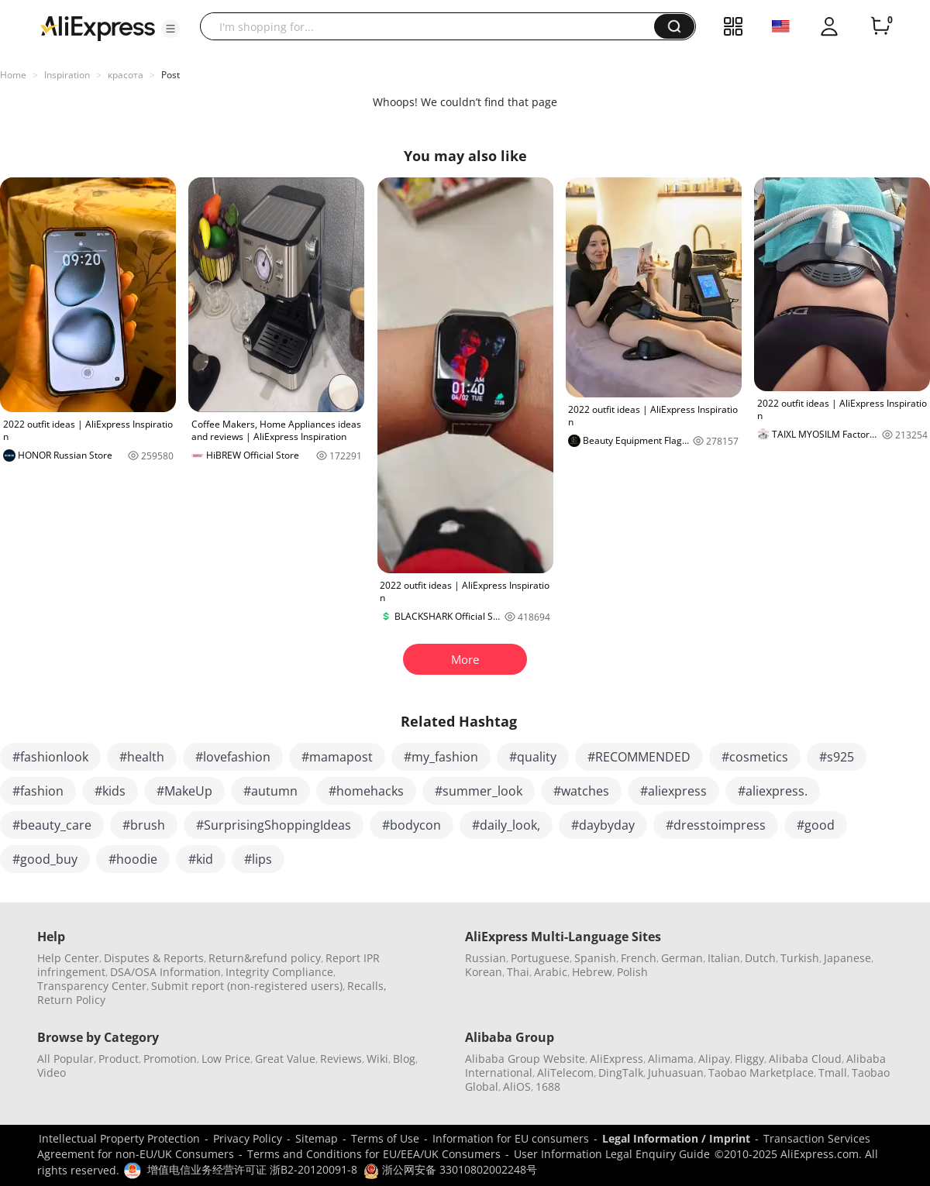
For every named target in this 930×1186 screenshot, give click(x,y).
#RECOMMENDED (639, 756)
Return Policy (71, 999)
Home (13, 74)
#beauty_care (51, 825)
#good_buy (45, 859)
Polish (632, 971)
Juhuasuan (676, 1072)
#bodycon (411, 825)
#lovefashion (232, 756)
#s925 (836, 756)
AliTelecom (565, 1072)
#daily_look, (506, 825)
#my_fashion (441, 756)
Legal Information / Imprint (676, 1138)
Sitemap (316, 1138)
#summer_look (478, 790)
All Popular (65, 1058)
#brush (143, 825)
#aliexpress (673, 790)
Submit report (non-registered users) (247, 985)
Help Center (68, 958)
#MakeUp (184, 790)
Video (51, 1072)
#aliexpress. (773, 790)
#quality (532, 756)
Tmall (832, 1072)
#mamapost (337, 756)
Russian (485, 958)
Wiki (377, 1058)
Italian (724, 958)
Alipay (714, 1058)
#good (816, 825)
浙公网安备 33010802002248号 (450, 1169)
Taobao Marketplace (761, 1072)
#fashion (38, 790)
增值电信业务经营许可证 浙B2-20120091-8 (252, 1169)
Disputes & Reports (154, 958)
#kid (200, 859)
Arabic (550, 971)
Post (170, 74)
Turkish (799, 958)
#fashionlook (50, 756)
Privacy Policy (247, 1138)
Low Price (226, 1058)
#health (141, 756)
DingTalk (620, 1072)
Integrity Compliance (279, 971)
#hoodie (132, 859)
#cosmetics (755, 756)
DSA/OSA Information (165, 971)
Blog (404, 1058)
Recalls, (367, 985)
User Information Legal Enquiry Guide (612, 1153)
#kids (110, 790)
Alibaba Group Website (525, 1058)
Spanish (595, 958)
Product (118, 1058)
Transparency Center (91, 985)
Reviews (341, 1058)
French (638, 958)
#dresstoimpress (716, 825)
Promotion (170, 1058)
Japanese (847, 958)
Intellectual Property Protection (119, 1138)
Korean (483, 971)
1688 (548, 1086)
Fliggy (749, 1058)
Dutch (760, 958)
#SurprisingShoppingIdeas (273, 825)
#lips (258, 859)
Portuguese (540, 958)
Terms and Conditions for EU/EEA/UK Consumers (374, 1153)
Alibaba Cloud (805, 1058)
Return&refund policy (264, 958)
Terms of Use (385, 1138)
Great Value (285, 1058)
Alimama (671, 1058)
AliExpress (616, 1058)
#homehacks (366, 790)
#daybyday (603, 825)
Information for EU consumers (510, 1138)
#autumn (270, 790)
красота (125, 74)
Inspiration (67, 74)
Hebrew (592, 971)
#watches (581, 790)
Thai (518, 971)
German (682, 958)
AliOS (517, 1086)
